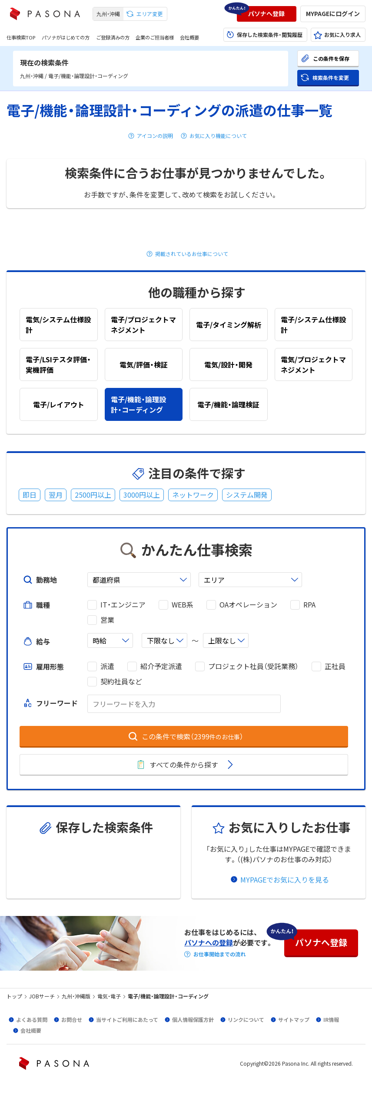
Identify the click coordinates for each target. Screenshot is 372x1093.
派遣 (107, 666)
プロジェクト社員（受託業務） (253, 666)
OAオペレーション (248, 604)
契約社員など (121, 681)
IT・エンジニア (123, 604)
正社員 (335, 666)
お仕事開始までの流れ (219, 954)
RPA (309, 604)
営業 (107, 619)
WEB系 (182, 604)
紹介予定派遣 (161, 666)
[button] (266, 14)
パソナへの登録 (208, 942)
